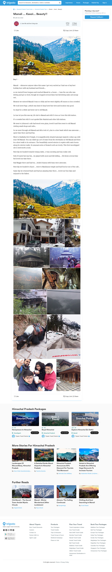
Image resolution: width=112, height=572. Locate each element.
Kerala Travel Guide (75, 540)
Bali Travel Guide (74, 543)
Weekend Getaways (57, 538)
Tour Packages (55, 527)
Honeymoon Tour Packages (99, 551)
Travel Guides (55, 530)
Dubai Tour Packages (97, 535)
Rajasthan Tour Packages (98, 543)
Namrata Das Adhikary (65, 473)
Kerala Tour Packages (97, 538)
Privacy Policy (65, 562)
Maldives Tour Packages (98, 527)
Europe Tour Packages (97, 532)
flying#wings (62, 505)
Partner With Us (34, 535)
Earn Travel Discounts (35, 527)
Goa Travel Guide (74, 530)
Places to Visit (55, 540)
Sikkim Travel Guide (75, 551)
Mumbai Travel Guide (75, 535)
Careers (31, 530)
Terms (58, 562)
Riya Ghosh (39, 508)
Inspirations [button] (70, 2)
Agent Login (32, 538)
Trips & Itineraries (56, 532)
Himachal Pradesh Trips (41, 9)
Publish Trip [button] (96, 2)
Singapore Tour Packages (98, 548)
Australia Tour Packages (98, 545)
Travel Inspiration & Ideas (76, 527)
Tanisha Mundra (41, 471)
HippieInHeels (18, 508)
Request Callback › (96, 17)
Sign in (105, 2)
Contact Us (32, 532)
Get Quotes (34, 432)
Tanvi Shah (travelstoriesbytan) (23, 471)
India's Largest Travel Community (11, 526)
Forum (78, 2)
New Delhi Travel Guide (76, 532)
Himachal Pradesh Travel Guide (25, 9)
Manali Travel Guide (75, 538)
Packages (86, 2)
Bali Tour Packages (96, 530)
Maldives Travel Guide (75, 545)
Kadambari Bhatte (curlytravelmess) (91, 473)
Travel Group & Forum (57, 535)
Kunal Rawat (84, 505)
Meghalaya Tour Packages (98, 540)
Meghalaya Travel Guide (76, 548)
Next (99, 421)
